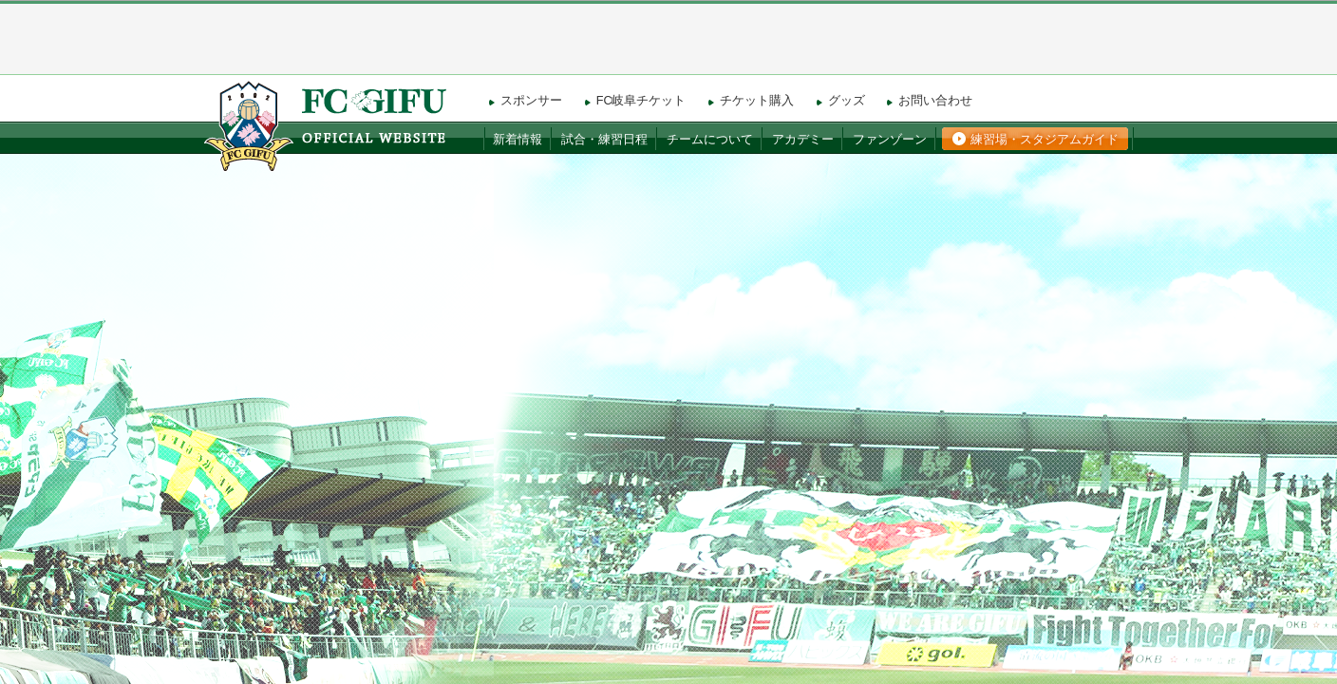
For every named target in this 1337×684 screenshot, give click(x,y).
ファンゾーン (890, 139)
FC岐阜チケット (641, 100)
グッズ (846, 100)
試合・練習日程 (604, 139)
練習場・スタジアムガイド (1044, 139)
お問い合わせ (935, 100)
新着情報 (517, 139)
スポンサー (531, 100)
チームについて (710, 139)
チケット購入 (757, 100)
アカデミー (803, 139)
